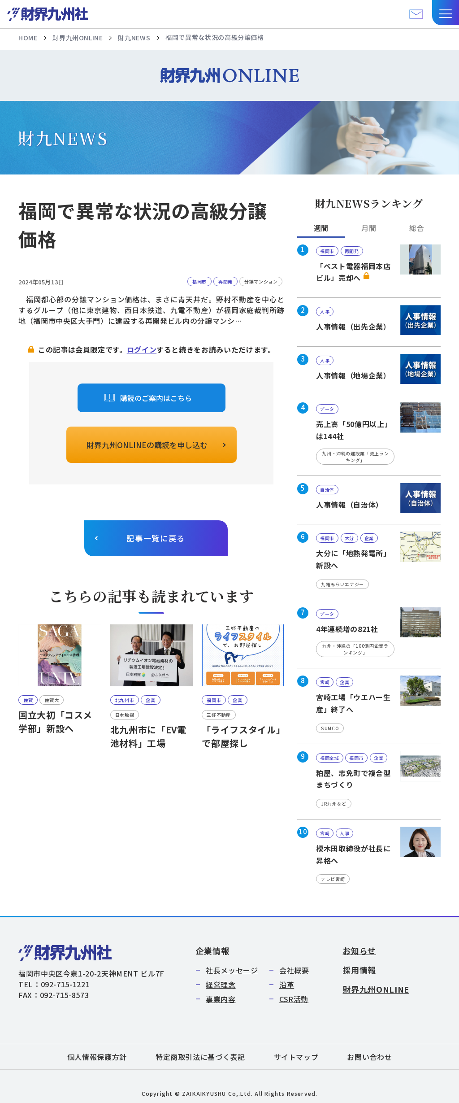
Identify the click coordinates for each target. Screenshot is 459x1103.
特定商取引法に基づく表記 (200, 1056)
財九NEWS (134, 37)
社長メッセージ (232, 970)
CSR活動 (293, 999)
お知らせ (359, 950)
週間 (321, 227)
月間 (368, 227)
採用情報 (359, 970)
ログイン (142, 349)
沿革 (286, 984)
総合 (416, 227)
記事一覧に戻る (155, 538)
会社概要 (294, 970)
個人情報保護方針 (97, 1056)
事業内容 (221, 999)
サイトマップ (296, 1056)
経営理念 (221, 984)
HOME (28, 37)
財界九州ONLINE (77, 37)
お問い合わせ (369, 1056)
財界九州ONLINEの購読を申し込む (147, 444)
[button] (445, 12)
